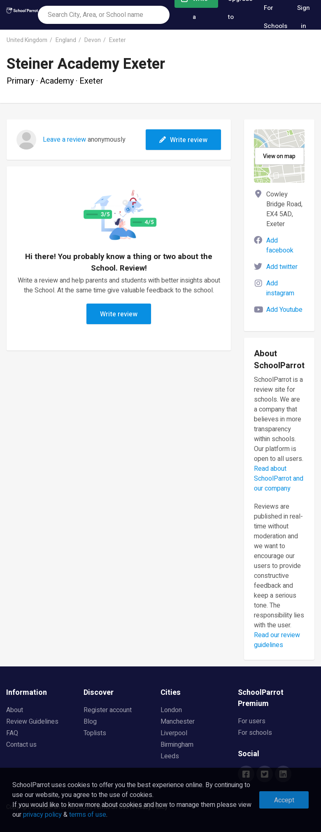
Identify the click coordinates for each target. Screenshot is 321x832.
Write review (183, 140)
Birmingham (176, 745)
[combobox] (104, 15)
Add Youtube (284, 310)
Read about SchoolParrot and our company (278, 478)
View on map (279, 156)
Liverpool (173, 733)
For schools (255, 733)
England (66, 40)
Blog (90, 722)
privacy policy (42, 815)
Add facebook (279, 245)
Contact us (21, 745)
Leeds (169, 756)
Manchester (177, 722)
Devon (92, 40)
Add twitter (282, 267)
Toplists (95, 733)
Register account (108, 710)
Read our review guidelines (277, 640)
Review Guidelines (32, 722)
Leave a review (64, 140)
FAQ (12, 733)
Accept (284, 800)
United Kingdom (27, 40)
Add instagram (280, 288)
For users (251, 721)
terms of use (87, 815)
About (14, 710)
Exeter (117, 40)
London (171, 710)
